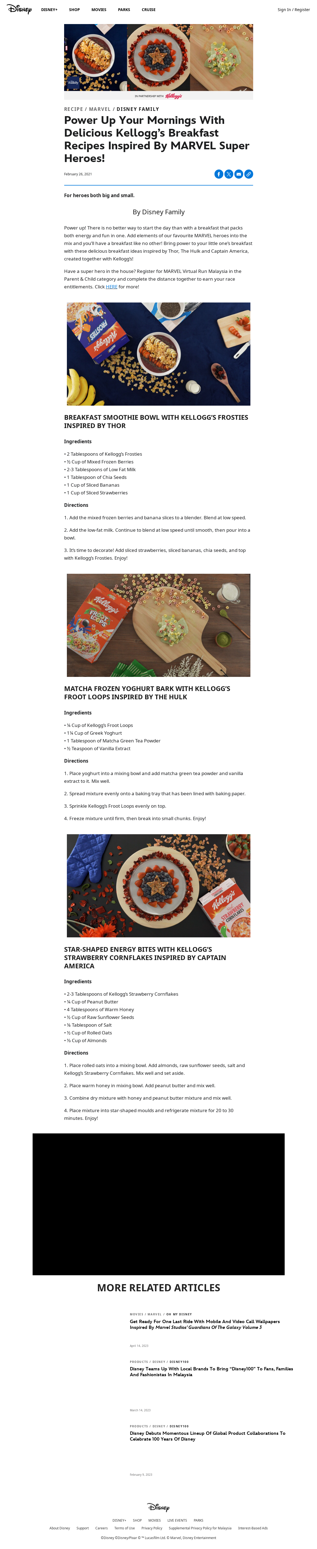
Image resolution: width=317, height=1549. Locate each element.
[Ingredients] (158, 441)
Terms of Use (124, 1528)
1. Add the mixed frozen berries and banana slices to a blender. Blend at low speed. (155, 517)
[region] (159, 1204)
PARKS (198, 1520)
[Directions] (158, 505)
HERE (111, 286)
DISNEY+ (119, 1520)
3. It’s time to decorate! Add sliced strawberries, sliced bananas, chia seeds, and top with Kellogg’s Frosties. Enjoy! (155, 554)
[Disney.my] (20, 9)
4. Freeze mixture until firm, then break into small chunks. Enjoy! (135, 818)
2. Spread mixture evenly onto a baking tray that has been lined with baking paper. (155, 793)
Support (83, 1528)
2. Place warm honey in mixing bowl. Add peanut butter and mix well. (140, 1085)
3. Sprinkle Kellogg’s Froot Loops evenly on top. (115, 806)
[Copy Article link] (248, 174)
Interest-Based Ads (253, 1528)
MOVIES (154, 1520)
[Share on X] (228, 174)
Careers (101, 1528)
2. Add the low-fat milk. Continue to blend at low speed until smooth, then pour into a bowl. (157, 534)
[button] (296, 9)
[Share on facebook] (218, 174)
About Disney (59, 1528)
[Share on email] (239, 174)
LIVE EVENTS (177, 1520)
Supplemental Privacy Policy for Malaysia (200, 1528)
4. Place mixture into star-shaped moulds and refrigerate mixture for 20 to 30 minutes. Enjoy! (149, 1114)
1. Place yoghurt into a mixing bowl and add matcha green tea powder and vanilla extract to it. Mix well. (153, 777)
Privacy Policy (152, 1528)
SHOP (137, 1520)
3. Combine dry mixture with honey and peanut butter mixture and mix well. (148, 1098)
